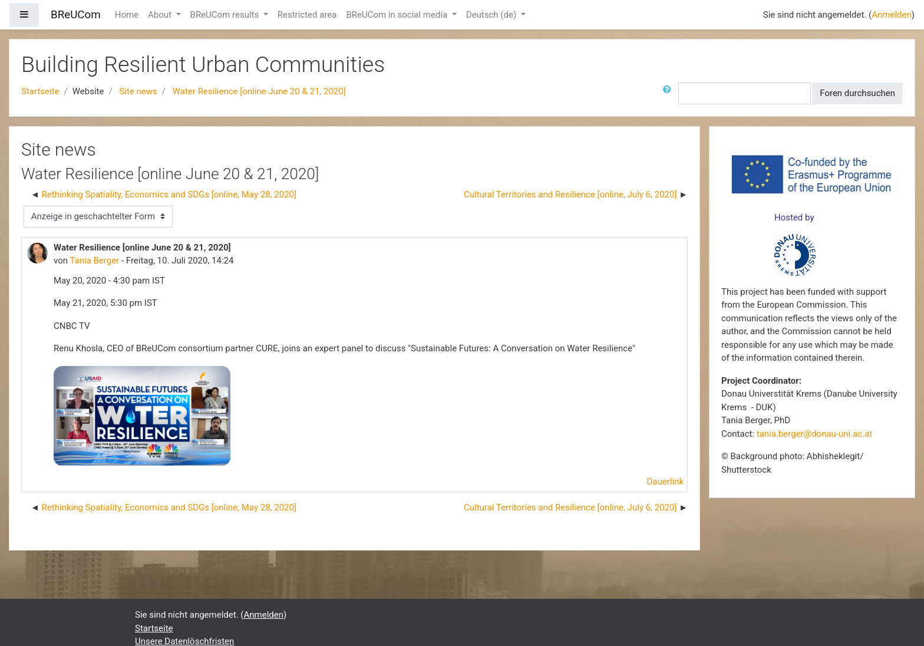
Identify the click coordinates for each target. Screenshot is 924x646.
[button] (669, 93)
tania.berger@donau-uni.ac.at (814, 434)
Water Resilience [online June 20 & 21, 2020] (259, 91)
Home (126, 14)
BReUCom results (225, 14)
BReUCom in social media (398, 14)
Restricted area (307, 14)
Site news (138, 91)
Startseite (40, 91)
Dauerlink (665, 481)
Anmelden (892, 14)
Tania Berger (94, 260)
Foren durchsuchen (857, 93)
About (161, 14)
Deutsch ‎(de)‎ (492, 14)
